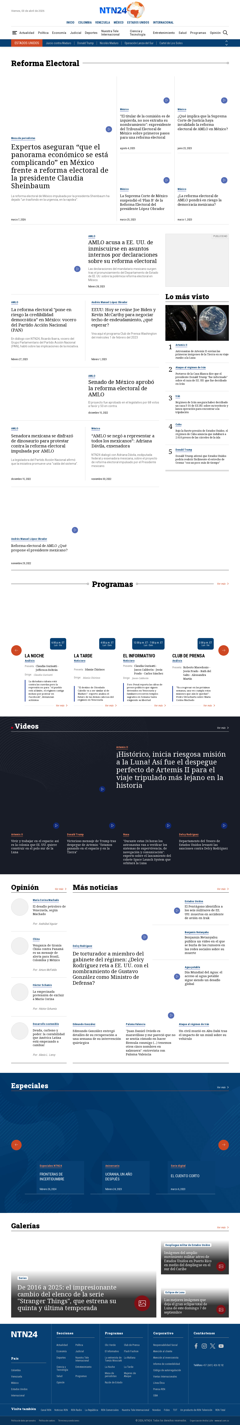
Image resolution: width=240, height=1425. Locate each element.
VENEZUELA (102, 22)
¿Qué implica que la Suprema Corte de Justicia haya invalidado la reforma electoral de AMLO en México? (203, 122)
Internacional (18, 1395)
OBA (155, 1395)
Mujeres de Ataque (130, 1375)
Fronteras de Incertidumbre (52, 1176)
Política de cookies (47, 1421)
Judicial (75, 32)
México (124, 109)
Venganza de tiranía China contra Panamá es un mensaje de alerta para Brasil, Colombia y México (48, 952)
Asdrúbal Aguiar (48, 923)
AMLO (91, 236)
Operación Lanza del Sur (139, 43)
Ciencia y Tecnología (137, 32)
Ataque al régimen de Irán (190, 367)
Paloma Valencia (135, 1024)
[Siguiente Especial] (223, 1145)
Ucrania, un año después (118, 1176)
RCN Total (220, 1410)
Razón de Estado (113, 1382)
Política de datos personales (23, 1421)
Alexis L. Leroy (47, 1054)
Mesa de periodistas (23, 138)
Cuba (178, 424)
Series (23, 1278)
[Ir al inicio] (28, 1340)
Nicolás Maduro (109, 43)
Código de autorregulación (167, 1370)
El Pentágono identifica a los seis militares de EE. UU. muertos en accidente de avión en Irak (204, 912)
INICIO (70, 22)
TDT (175, 1410)
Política (43, 32)
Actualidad (26, 32)
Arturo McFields (48, 969)
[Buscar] (225, 33)
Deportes (91, 32)
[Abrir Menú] (14, 33)
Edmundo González (84, 1024)
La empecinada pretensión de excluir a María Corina (48, 995)
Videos (27, 726)
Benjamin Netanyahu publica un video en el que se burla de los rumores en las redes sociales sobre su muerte (205, 945)
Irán (177, 396)
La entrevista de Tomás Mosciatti (113, 1359)
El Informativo (139, 655)
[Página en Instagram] (204, 1346)
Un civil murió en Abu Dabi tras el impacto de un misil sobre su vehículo (203, 1035)
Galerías (25, 1225)
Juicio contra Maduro (58, 43)
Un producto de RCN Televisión (196, 1410)
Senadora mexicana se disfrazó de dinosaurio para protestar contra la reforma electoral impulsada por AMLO (42, 443)
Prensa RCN (159, 1389)
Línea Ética (159, 1382)
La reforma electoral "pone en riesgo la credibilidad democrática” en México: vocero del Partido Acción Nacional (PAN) (43, 319)
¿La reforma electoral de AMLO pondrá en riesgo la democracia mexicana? (200, 200)
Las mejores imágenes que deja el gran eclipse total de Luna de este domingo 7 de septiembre (185, 1306)
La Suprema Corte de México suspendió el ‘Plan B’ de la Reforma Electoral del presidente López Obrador (144, 202)
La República (91, 1410)
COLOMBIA (85, 22)
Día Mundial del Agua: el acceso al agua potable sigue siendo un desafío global (203, 978)
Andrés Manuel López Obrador (109, 302)
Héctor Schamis (42, 985)
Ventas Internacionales (165, 1376)
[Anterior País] (226, 41)
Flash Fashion (131, 1351)
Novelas (156, 1410)
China (36, 939)
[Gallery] (120, 650)
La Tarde (83, 655)
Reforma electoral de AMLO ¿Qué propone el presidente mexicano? (39, 548)
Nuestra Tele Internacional (110, 32)
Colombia (16, 1370)
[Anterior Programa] (16, 650)
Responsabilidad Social (165, 1345)
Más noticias (95, 887)
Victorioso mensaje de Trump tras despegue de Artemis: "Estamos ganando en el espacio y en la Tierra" (91, 846)
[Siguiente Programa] (223, 650)
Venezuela (16, 1376)
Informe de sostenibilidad (166, 1364)
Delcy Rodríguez (189, 834)
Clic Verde (110, 1345)
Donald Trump (85, 43)
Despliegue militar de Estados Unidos (187, 1245)
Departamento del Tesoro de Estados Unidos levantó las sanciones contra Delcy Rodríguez (203, 844)
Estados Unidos (194, 901)
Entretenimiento (164, 32)
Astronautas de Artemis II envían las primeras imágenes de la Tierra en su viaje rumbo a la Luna (202, 355)
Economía (59, 32)
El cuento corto (185, 1176)
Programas (198, 32)
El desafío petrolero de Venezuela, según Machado (49, 910)
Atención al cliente (162, 1351)
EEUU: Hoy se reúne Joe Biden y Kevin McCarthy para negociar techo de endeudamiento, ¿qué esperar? (123, 317)
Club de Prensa (188, 655)
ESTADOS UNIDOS (138, 22)
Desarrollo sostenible (46, 1024)
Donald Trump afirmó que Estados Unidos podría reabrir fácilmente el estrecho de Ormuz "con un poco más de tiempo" (200, 459)
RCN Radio (76, 1410)
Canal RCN (46, 1410)
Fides (167, 1410)
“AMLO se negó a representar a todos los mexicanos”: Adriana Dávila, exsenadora (122, 440)
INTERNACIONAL (163, 22)
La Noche (34, 655)
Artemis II (181, 344)
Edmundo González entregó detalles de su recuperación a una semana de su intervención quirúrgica (97, 1036)
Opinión (215, 32)
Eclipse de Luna (174, 1292)
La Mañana (129, 1357)
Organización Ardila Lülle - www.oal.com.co (209, 1421)
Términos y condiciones (68, 1421)
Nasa (126, 834)
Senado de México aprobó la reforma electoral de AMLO (121, 388)
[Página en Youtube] (221, 1346)
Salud (183, 32)
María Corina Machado (46, 900)
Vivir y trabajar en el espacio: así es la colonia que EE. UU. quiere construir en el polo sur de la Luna (35, 846)
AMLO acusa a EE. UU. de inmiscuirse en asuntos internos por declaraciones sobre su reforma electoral (123, 251)
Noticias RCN (61, 1410)
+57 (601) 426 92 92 (213, 1365)
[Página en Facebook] (196, 1346)
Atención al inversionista (165, 1357)
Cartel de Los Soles (171, 43)
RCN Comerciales (110, 1410)
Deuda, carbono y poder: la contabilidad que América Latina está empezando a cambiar (49, 1037)
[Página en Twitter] (212, 1346)
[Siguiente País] (226, 44)
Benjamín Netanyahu (197, 932)
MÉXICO (119, 22)
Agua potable (192, 967)
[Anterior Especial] (16, 1145)
